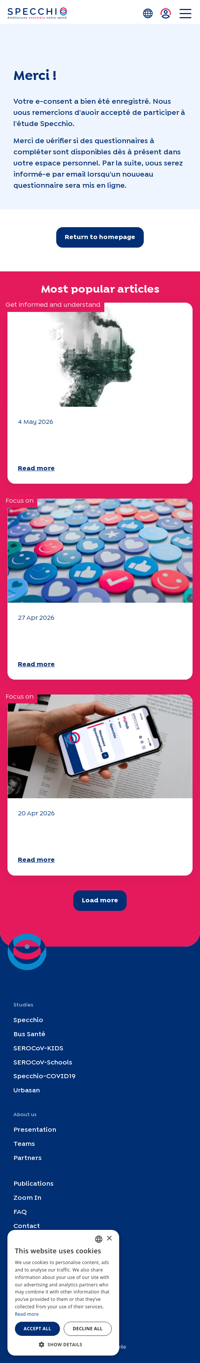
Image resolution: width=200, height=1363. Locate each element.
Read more (36, 468)
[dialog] (63, 1293)
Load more (100, 900)
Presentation (34, 1130)
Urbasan (26, 1090)
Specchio (28, 1020)
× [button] (109, 1238)
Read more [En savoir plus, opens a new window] (27, 1314)
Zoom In (27, 1198)
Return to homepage (100, 237)
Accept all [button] (37, 1328)
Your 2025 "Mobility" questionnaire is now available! (91, 640)
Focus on (20, 501)
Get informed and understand (53, 305)
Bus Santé (29, 1034)
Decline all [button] (88, 1328)
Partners (27, 1158)
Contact (26, 1226)
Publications (33, 1184)
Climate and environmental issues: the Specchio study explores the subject (97, 444)
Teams (24, 1144)
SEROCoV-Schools (42, 1062)
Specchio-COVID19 (44, 1076)
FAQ (20, 1212)
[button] (63, 1344)
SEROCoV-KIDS (38, 1048)
